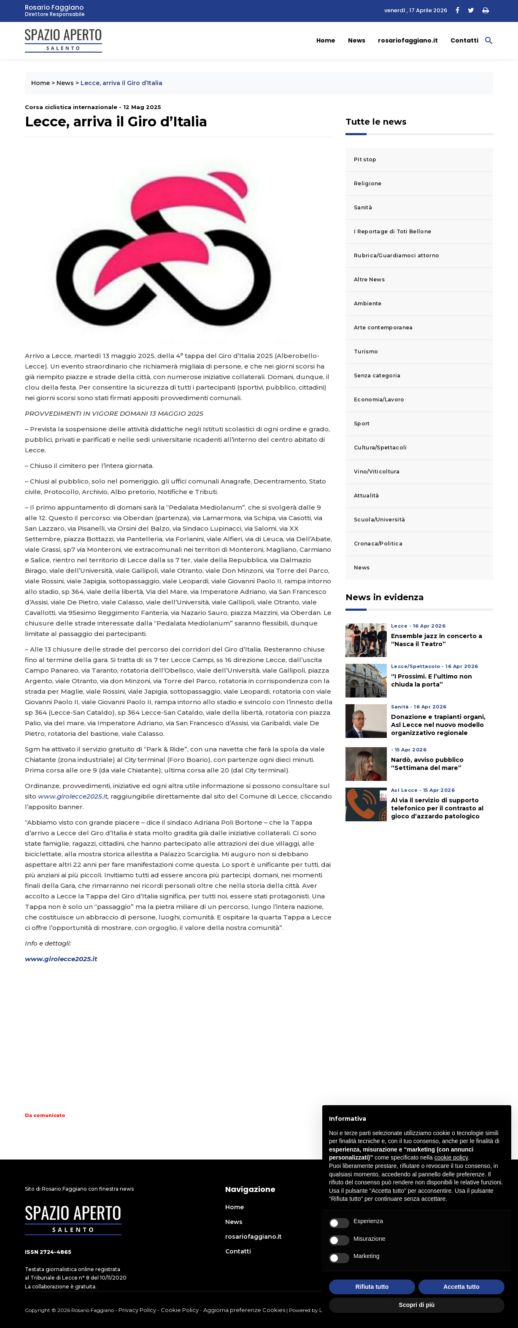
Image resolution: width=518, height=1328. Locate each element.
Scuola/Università (379, 519)
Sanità (363, 207)
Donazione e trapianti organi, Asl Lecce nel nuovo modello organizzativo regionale (438, 725)
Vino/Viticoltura (376, 471)
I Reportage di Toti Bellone (392, 231)
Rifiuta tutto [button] (372, 1286)
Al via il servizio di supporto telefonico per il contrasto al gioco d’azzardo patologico (437, 808)
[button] (489, 40)
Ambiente (367, 303)
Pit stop (365, 159)
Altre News (369, 279)
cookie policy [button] (451, 1157)
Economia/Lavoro (379, 399)
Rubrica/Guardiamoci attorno (396, 255)
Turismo (366, 351)
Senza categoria (377, 375)
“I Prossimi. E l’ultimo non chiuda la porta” (431, 680)
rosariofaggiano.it (408, 40)
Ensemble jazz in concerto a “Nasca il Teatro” (436, 640)
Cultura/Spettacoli (380, 447)
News (356, 40)
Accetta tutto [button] (461, 1286)
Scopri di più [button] (417, 1304)
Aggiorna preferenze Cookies (244, 1310)
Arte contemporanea (383, 327)
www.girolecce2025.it (73, 796)
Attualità (366, 495)
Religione (368, 183)
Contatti (464, 40)
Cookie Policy (180, 1310)
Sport (362, 423)
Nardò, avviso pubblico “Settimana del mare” (427, 764)
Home (325, 40)
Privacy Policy (137, 1310)
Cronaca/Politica (378, 543)
